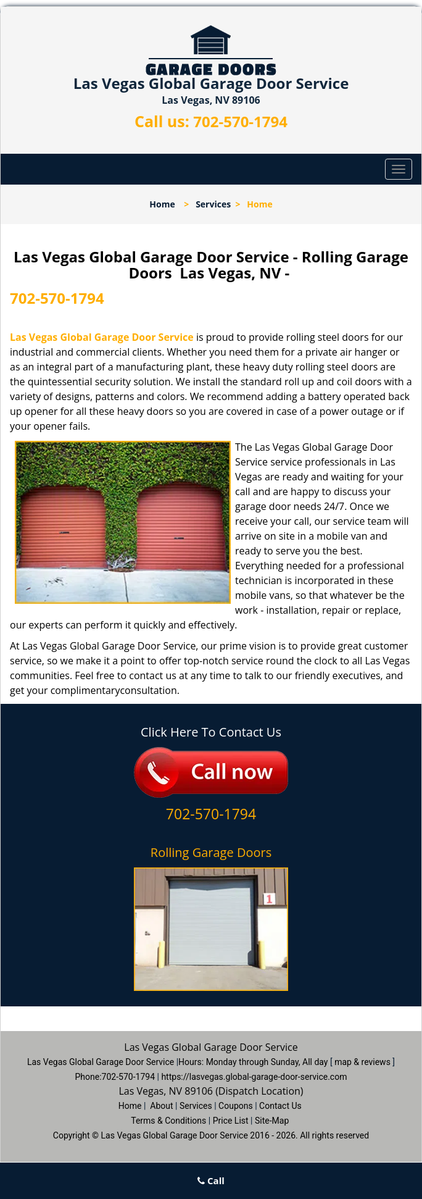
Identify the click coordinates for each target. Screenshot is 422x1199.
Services (213, 204)
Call (211, 1180)
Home (162, 204)
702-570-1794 (240, 121)
